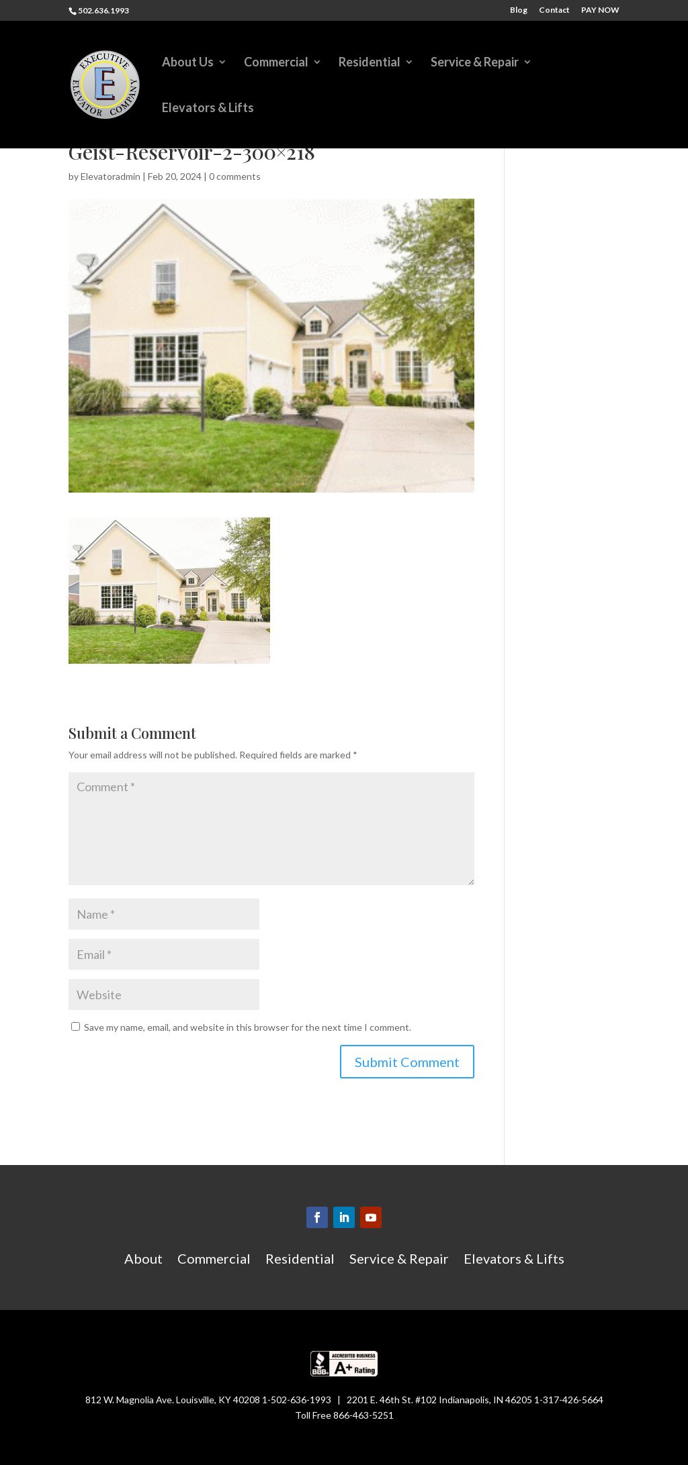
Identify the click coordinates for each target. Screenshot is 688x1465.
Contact (554, 10)
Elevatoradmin (110, 176)
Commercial (276, 63)
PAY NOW (600, 10)
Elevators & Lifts (208, 109)
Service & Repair (475, 63)
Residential (369, 63)
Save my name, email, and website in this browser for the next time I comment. (247, 1027)
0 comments (235, 176)
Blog (518, 10)
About (143, 1260)
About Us (188, 63)
